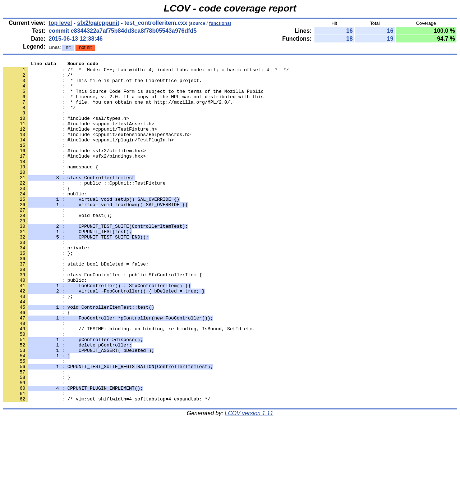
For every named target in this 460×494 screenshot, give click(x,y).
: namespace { (50, 188)
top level (60, 23)
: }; (38, 343)
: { (36, 214)
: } (36, 441)
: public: (45, 220)
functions (219, 23)
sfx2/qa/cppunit (98, 23)
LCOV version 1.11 (249, 481)
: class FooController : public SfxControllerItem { (102, 317)
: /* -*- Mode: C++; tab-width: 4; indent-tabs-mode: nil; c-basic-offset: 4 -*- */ (146, 71)
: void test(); (57, 246)
